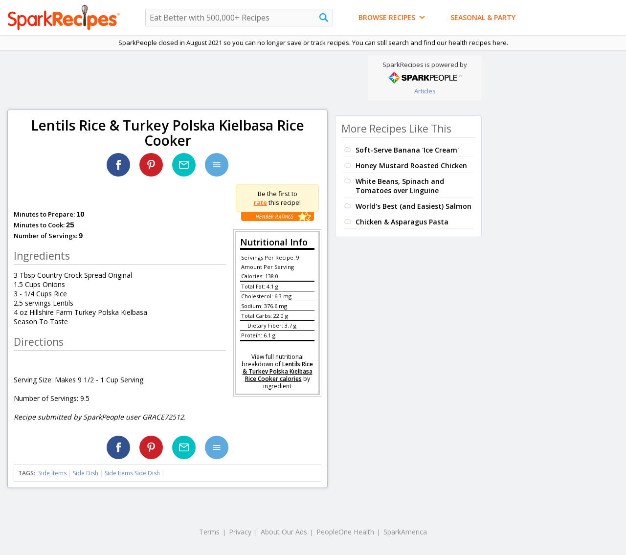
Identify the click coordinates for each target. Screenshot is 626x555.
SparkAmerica (405, 531)
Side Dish (85, 473)
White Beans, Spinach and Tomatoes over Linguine (400, 186)
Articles (425, 91)
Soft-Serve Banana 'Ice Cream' (407, 150)
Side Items (52, 473)
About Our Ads (284, 531)
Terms (209, 531)
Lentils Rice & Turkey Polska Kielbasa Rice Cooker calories (278, 371)
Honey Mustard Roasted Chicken (411, 165)
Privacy (240, 531)
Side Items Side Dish (132, 473)
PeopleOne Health (345, 531)
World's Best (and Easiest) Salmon (413, 206)
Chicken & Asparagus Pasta (402, 221)
